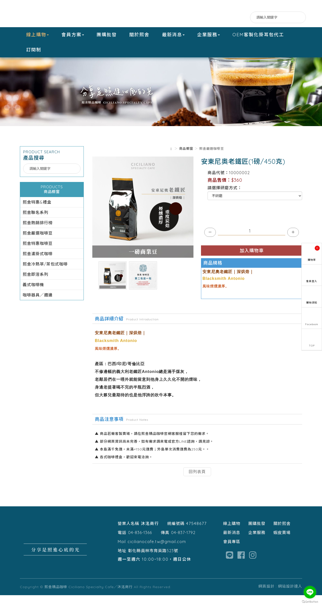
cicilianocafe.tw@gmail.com (157, 553)
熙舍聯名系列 (35, 224)
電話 (122, 544)
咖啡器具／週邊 (38, 306)
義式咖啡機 (33, 296)
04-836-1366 (140, 544)
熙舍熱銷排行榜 (38, 234)
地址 (122, 562)
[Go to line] (310, 592)
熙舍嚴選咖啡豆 (38, 244)
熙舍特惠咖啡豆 (38, 255)
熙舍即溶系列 (35, 286)
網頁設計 (266, 598)
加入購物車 (252, 262)
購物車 (314, 253)
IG (244, 17)
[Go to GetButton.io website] (310, 601)
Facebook (224, 17)
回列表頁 (197, 483)
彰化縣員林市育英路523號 (153, 562)
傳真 (165, 544)
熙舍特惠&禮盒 (37, 213)
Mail (122, 553)
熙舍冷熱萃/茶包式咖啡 (45, 275)
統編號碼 (175, 535)
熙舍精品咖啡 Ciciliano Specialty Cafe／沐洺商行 (51, 14)
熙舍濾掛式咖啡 (38, 265)
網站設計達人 (290, 598)
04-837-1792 (183, 544)
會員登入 (311, 281)
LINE (234, 17)
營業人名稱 (128, 535)
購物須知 (311, 302)
